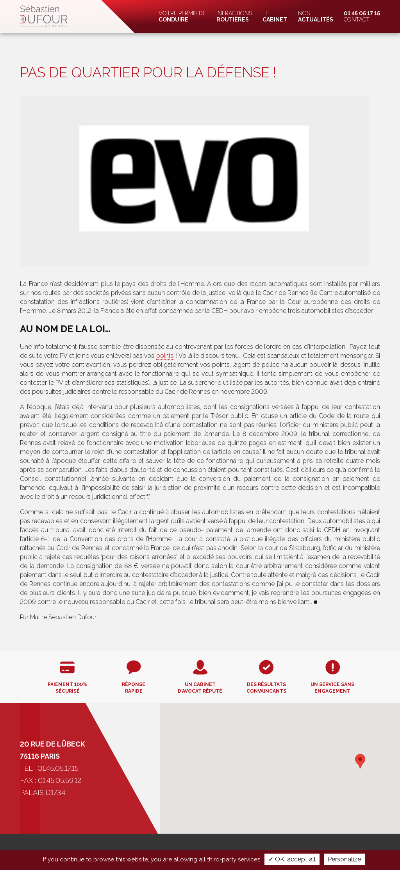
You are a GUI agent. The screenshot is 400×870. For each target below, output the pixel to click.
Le (274, 16)
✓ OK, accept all (292, 859)
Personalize (344, 859)
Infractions (234, 16)
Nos (315, 16)
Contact (362, 16)
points (164, 355)
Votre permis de (182, 16)
